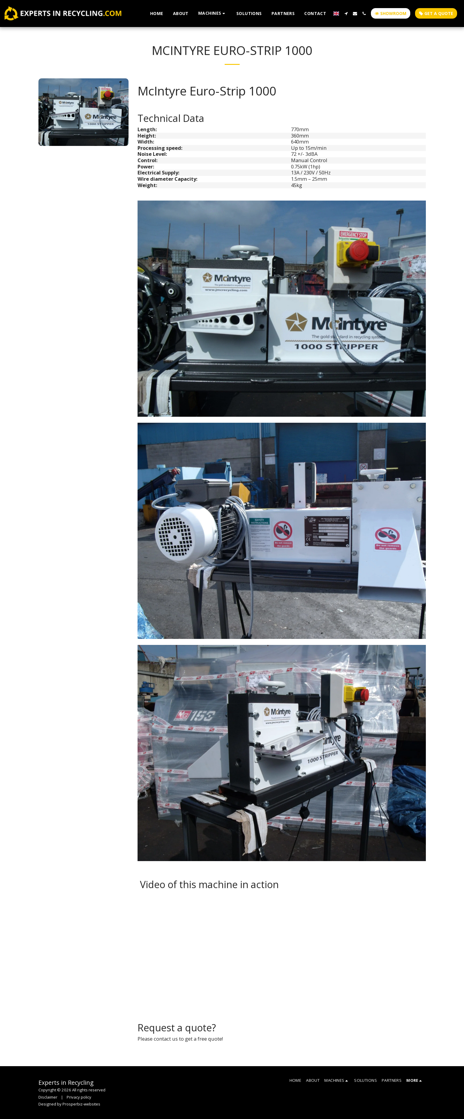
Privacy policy (79, 1097)
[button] (212, 13)
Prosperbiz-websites (81, 1104)
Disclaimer (47, 1097)
